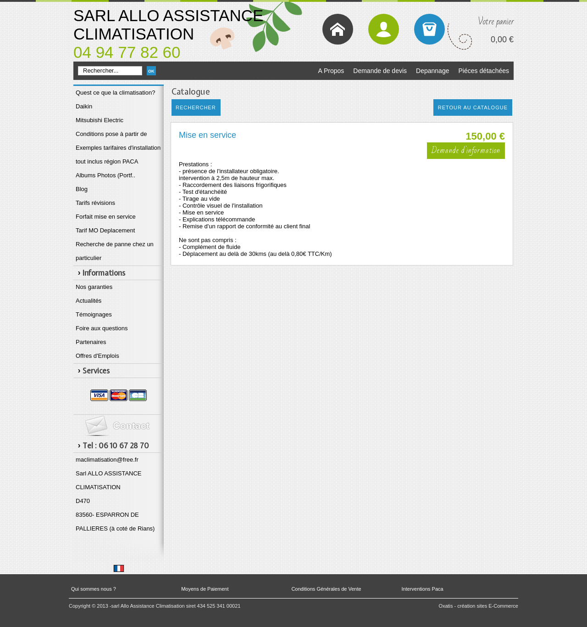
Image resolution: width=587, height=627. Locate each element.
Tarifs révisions (95, 202)
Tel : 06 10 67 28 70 (116, 446)
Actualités (88, 300)
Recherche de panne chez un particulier (115, 251)
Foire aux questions (101, 328)
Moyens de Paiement (204, 589)
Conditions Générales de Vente (326, 589)
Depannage (432, 70)
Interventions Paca (422, 589)
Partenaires (91, 342)
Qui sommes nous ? (93, 589)
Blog (82, 189)
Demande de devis (380, 70)
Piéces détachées (483, 70)
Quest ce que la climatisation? (115, 92)
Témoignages (94, 314)
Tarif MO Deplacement (105, 230)
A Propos (331, 70)
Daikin (84, 106)
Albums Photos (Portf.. (105, 175)
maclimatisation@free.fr (107, 459)
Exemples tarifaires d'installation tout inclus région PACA (118, 154)
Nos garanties (94, 286)
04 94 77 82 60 (127, 52)
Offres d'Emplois (97, 355)
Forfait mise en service (106, 216)
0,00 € (502, 39)
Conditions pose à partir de (111, 133)
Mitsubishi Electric (99, 120)
